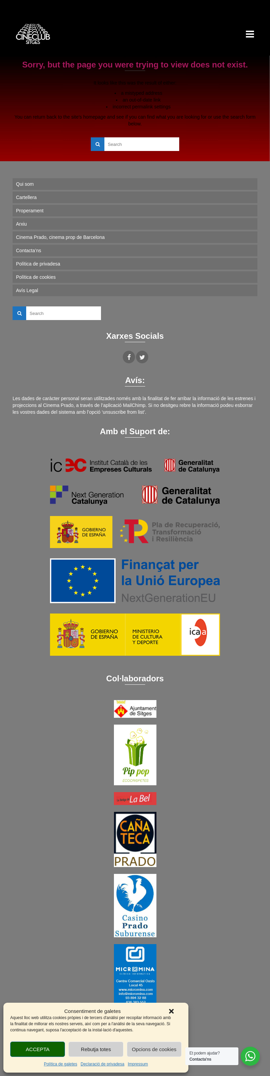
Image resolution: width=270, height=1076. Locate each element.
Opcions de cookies (154, 1049)
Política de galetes (60, 1064)
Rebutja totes (96, 1049)
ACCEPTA (38, 1049)
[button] (171, 1011)
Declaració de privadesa (102, 1064)
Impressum (138, 1064)
